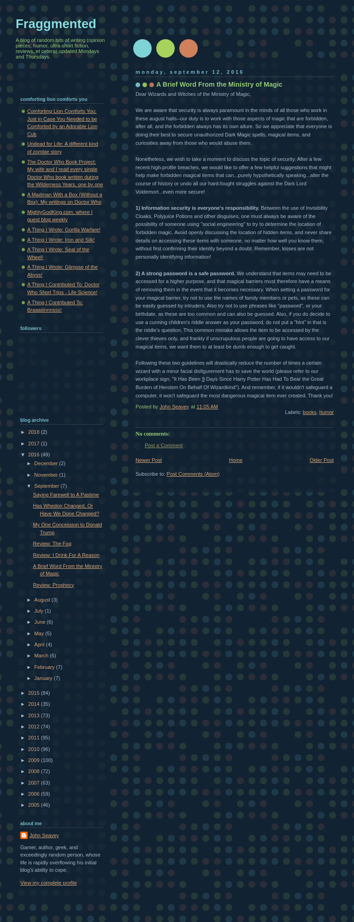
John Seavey (44, 835)
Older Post (322, 460)
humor (326, 412)
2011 (34, 737)
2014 (34, 704)
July (39, 611)
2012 (34, 726)
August (42, 600)
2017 (34, 443)
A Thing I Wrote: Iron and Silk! (60, 239)
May (39, 633)
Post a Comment (164, 445)
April (40, 644)
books (309, 412)
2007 (34, 783)
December (46, 463)
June (40, 622)
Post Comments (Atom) (193, 474)
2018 (34, 432)
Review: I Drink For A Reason (66, 555)
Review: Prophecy (53, 585)
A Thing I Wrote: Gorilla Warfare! (63, 229)
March (42, 655)
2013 (34, 715)
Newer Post (149, 460)
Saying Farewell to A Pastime (66, 494)
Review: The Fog (52, 543)
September (47, 486)
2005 (34, 805)
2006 (34, 794)
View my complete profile (48, 883)
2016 (34, 454)
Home (235, 460)
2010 (34, 749)
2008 (34, 771)
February (45, 667)
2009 (34, 760)
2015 (34, 693)
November (46, 475)
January (43, 678)
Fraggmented (56, 24)
